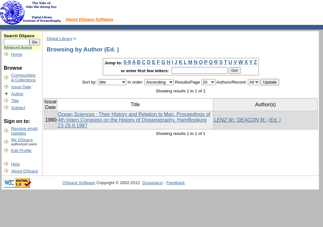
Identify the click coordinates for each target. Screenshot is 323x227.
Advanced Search (18, 47)
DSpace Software (78, 182)
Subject (18, 107)
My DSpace (22, 139)
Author (17, 93)
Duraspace (152, 182)
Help (15, 164)
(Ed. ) (274, 120)
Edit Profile (21, 150)
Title (15, 100)
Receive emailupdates (24, 131)
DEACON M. (251, 120)
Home (16, 54)
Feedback (175, 182)
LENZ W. (224, 120)
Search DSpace (19, 35)
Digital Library (59, 38)
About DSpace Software (89, 19)
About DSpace (24, 171)
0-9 (127, 62)
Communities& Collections (23, 77)
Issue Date (21, 86)
